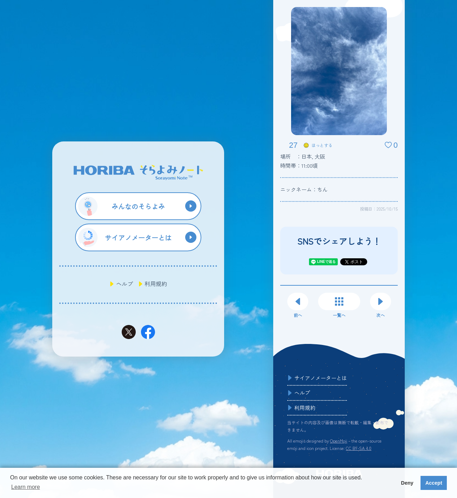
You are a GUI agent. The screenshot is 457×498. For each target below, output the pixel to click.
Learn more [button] (25, 487)
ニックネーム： (304, 189)
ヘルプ (124, 283)
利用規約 (156, 283)
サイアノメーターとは (320, 377)
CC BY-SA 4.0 (358, 448)
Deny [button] (407, 483)
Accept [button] (433, 483)
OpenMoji (338, 441)
